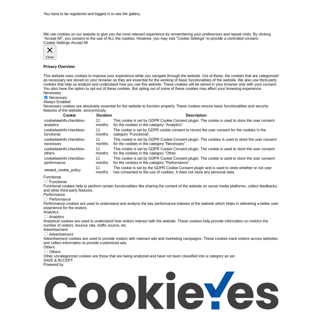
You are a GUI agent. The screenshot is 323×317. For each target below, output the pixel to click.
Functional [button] (52, 179)
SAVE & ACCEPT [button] (58, 262)
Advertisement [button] (55, 231)
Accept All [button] (79, 45)
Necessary (58, 99)
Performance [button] (54, 196)
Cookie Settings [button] (56, 45)
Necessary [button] (52, 95)
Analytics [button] (51, 214)
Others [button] (49, 249)
